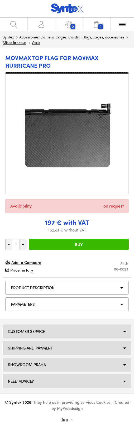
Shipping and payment (30, 348)
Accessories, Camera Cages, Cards (49, 37)
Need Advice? (21, 381)
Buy (79, 244)
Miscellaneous (14, 42)
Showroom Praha (27, 364)
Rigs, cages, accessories (104, 37)
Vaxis (36, 42)
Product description (33, 288)
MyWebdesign (70, 408)
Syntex (8, 37)
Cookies (103, 402)
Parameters (23, 304)
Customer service (26, 331)
